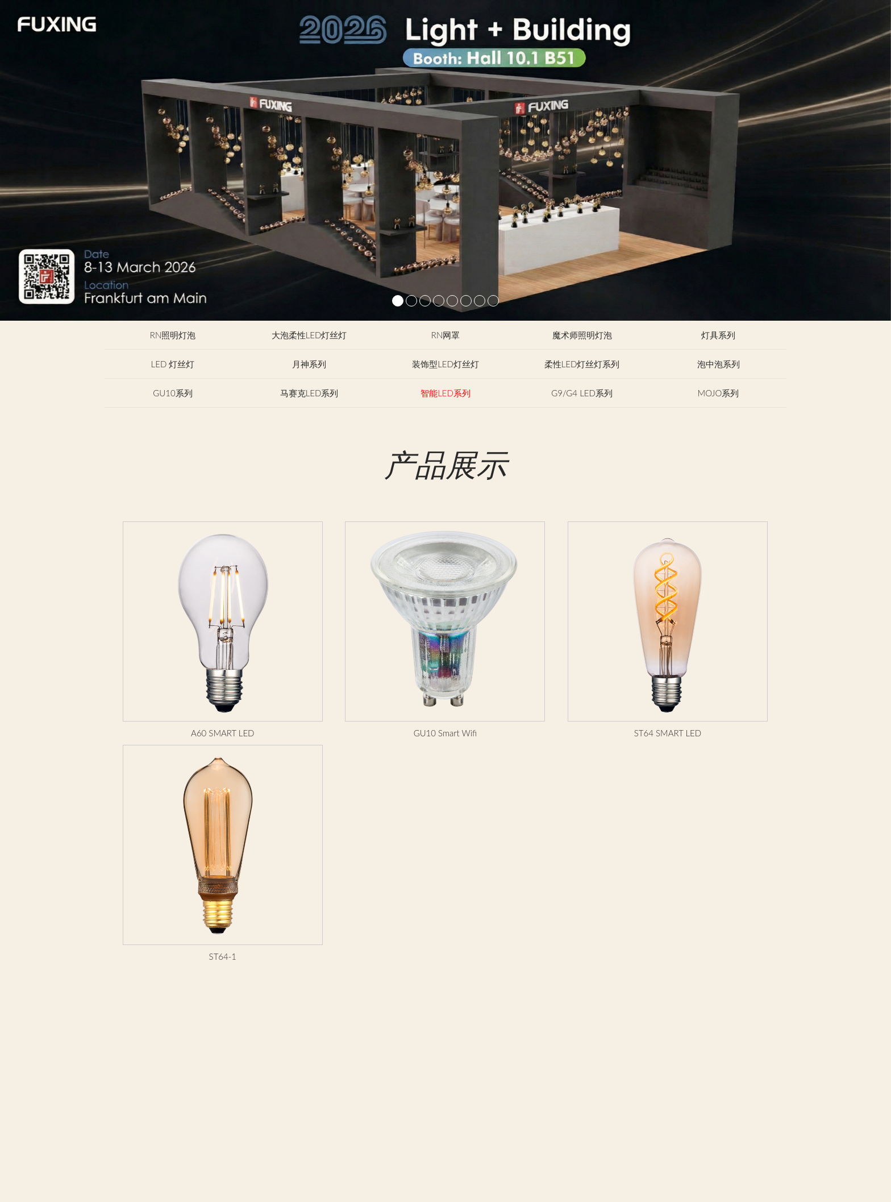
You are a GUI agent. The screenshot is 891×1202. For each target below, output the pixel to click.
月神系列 (309, 364)
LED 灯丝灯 (173, 364)
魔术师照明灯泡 (582, 335)
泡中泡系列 (718, 364)
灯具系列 (718, 335)
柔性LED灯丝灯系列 (582, 364)
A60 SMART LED (222, 733)
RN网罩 (445, 335)
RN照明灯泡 (172, 335)
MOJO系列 (718, 393)
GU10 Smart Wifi (445, 733)
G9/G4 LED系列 (582, 393)
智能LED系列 (445, 393)
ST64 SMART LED (667, 733)
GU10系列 (172, 393)
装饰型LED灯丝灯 (445, 364)
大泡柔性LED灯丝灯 (309, 335)
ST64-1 (222, 956)
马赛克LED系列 (309, 393)
